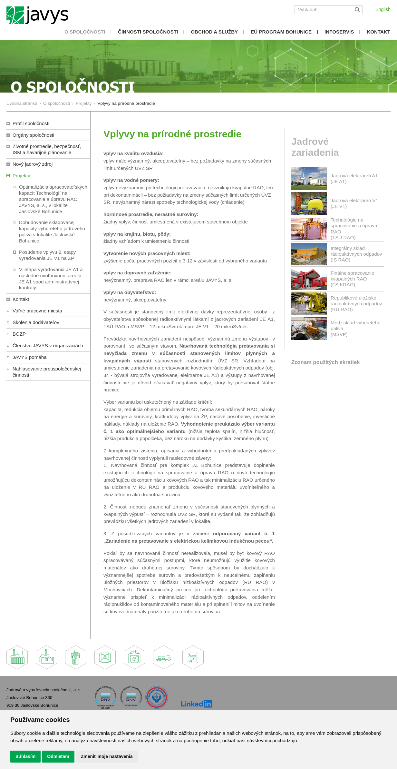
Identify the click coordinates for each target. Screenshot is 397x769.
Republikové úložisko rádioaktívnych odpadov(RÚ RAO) (356, 303)
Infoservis (339, 32)
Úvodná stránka (21, 103)
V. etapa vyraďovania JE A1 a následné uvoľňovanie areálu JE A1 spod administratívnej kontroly (51, 279)
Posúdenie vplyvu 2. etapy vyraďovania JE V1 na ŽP (47, 255)
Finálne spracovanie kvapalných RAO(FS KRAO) (352, 278)
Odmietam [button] (58, 756)
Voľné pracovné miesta (37, 310)
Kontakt (378, 32)
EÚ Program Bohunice (281, 32)
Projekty (84, 103)
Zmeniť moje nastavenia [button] (107, 756)
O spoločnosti (84, 32)
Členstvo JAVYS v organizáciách (48, 345)
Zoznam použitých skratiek (325, 362)
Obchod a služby (214, 32)
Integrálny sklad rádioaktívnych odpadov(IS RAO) (356, 253)
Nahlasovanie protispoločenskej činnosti (47, 372)
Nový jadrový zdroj (33, 164)
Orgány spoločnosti (33, 135)
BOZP (19, 334)
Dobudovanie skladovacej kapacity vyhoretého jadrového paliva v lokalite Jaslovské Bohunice (52, 231)
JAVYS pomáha (30, 357)
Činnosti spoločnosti (148, 32)
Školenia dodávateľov (36, 322)
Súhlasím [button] (25, 756)
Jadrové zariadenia (315, 147)
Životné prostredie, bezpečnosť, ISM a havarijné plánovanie (47, 149)
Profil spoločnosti (31, 123)
